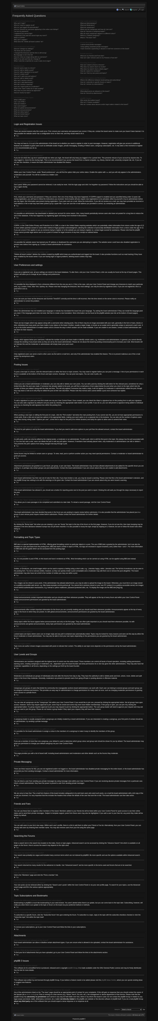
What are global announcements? (25, 108)
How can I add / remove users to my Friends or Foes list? (98, 58)
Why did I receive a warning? (23, 84)
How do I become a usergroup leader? (92, 31)
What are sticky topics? (21, 112)
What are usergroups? (87, 27)
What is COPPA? (19, 37)
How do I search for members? (90, 71)
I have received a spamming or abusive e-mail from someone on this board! (104, 48)
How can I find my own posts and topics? (93, 73)
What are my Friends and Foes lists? (92, 56)
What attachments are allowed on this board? (95, 91)
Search (126, 10)
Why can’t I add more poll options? (25, 76)
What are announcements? (23, 110)
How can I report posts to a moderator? (26, 86)
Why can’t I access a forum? (23, 80)
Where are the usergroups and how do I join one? (96, 29)
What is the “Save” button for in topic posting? (29, 88)
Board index (20, 6)
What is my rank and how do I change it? (27, 59)
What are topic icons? (21, 116)
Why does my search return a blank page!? (94, 69)
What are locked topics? (22, 114)
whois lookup (31, 994)
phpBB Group (73, 968)
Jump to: (117, 1009)
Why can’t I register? (20, 39)
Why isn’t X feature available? (90, 102)
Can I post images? (20, 106)
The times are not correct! (22, 50)
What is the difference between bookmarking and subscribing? (100, 80)
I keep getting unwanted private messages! (94, 46)
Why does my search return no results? (93, 67)
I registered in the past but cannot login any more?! (30, 35)
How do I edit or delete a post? (24, 70)
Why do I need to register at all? (24, 25)
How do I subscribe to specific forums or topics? (95, 82)
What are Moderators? (87, 25)
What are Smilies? (20, 103)
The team (111, 1015)
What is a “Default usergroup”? (90, 35)
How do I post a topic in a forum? (24, 68)
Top (17, 136)
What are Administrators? (88, 23)
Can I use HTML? (19, 101)
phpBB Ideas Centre (108, 980)
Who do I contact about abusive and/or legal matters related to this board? (104, 104)
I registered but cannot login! (23, 33)
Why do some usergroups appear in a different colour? (98, 33)
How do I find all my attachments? (91, 93)
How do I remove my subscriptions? (91, 84)
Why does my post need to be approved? (27, 90)
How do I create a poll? (21, 74)
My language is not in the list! (23, 55)
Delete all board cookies (123, 1015)
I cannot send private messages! (90, 44)
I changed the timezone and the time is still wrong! (30, 53)
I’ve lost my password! (21, 31)
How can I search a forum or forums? (92, 65)
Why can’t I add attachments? (23, 82)
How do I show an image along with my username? (30, 57)
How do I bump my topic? (22, 92)
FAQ (120, 10)
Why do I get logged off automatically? (26, 27)
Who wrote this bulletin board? (90, 100)
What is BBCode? (20, 100)
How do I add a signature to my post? (26, 72)
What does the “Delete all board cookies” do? (28, 41)
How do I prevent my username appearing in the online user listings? (36, 29)
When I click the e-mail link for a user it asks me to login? (32, 61)
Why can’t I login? (20, 23)
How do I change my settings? (24, 48)
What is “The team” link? (88, 37)
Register (135, 10)
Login (142, 10)
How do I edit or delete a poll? (23, 78)
